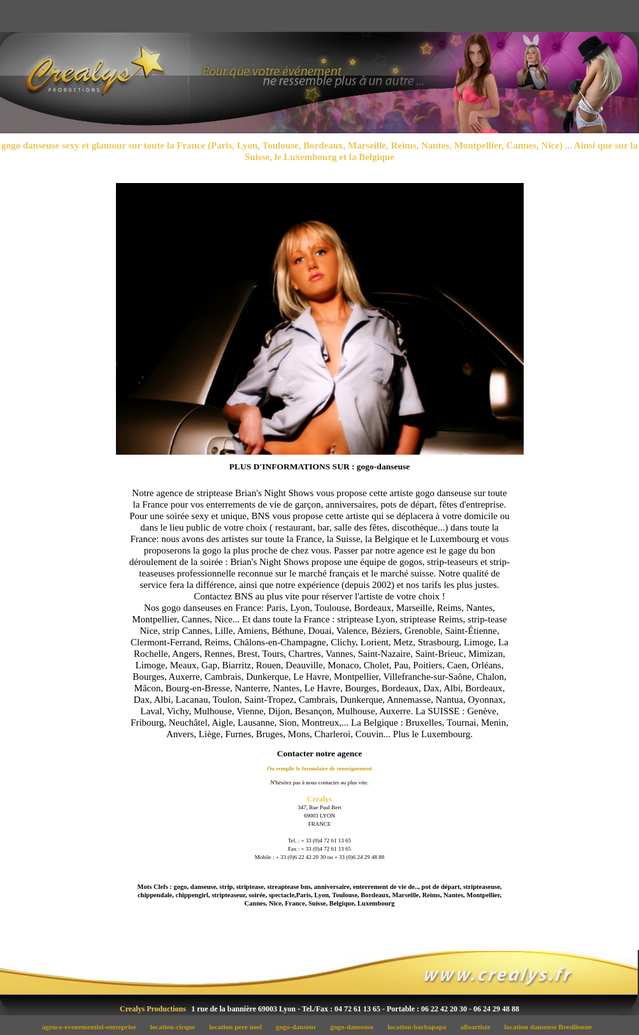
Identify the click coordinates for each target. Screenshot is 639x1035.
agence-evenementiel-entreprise (92, 1027)
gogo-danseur (300, 1027)
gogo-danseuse (355, 1027)
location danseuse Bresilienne (551, 1027)
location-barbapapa (420, 1027)
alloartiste (479, 1027)
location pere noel (239, 1027)
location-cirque (176, 1027)
